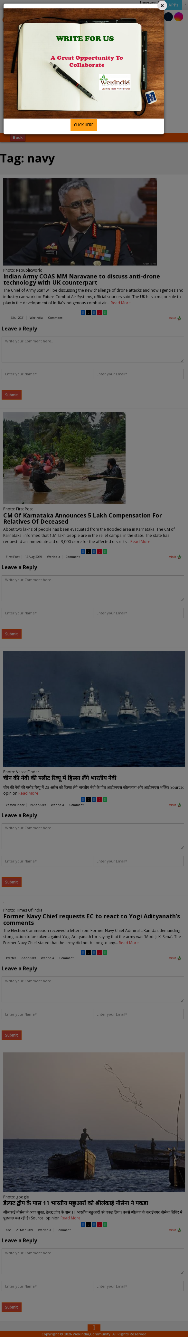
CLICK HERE (83, 125)
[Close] (162, 5)
